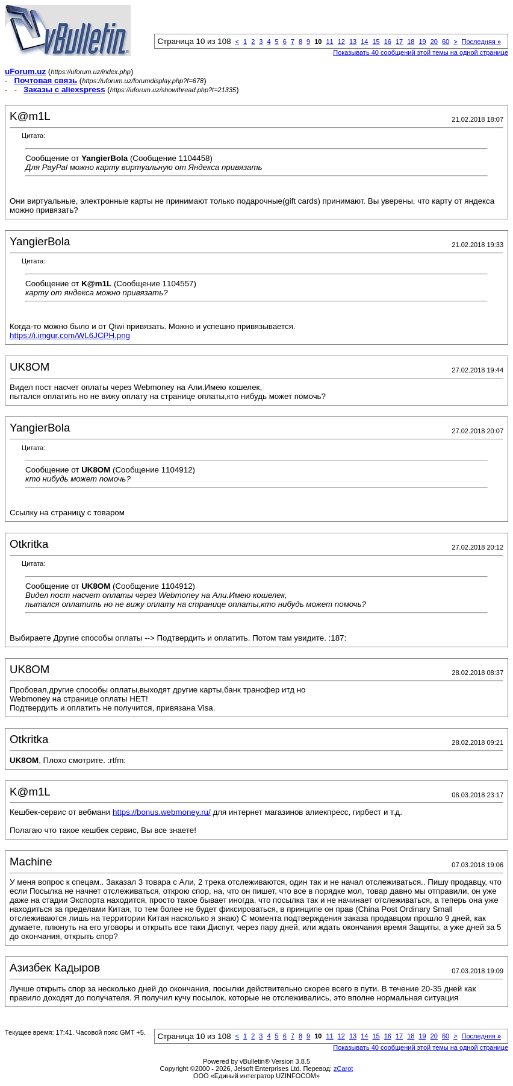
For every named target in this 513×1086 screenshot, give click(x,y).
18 (410, 41)
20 (434, 41)
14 (364, 41)
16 (387, 41)
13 (352, 41)
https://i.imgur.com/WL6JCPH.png (70, 335)
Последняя (481, 41)
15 (375, 41)
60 (445, 41)
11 (329, 41)
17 (399, 41)
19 (422, 41)
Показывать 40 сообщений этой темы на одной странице (420, 52)
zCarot (343, 1068)
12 (341, 41)
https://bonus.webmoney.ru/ (162, 812)
